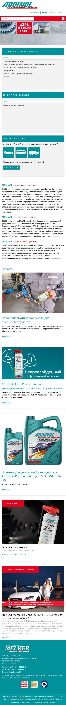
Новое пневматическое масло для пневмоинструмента (25, 320)
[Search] (17, 19)
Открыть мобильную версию (20, 678)
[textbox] (33, 57)
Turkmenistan (7, 700)
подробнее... (7, 637)
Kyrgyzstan (57, 698)
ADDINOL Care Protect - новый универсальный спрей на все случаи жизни (32, 386)
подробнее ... (7, 337)
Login (60, 12)
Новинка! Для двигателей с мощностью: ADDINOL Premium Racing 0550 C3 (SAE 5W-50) (31, 476)
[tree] (33, 74)
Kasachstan (46, 698)
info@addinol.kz (15, 672)
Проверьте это (11, 167)
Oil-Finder (35, 12)
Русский (48, 12)
